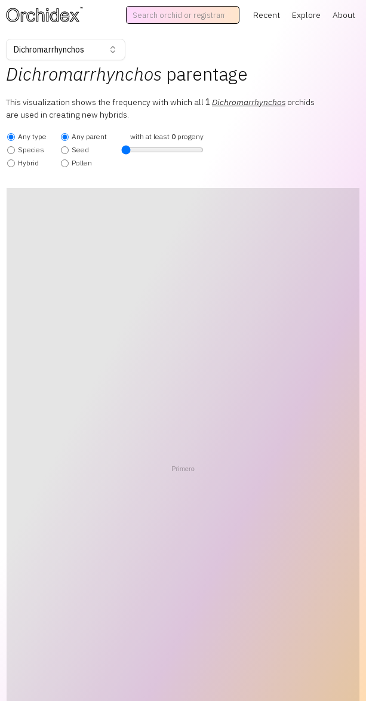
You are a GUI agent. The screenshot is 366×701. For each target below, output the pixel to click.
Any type (27, 136)
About (344, 15)
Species (25, 149)
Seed (75, 149)
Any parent (84, 136)
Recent (266, 15)
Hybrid (23, 162)
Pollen (76, 162)
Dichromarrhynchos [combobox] (66, 49)
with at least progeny (162, 143)
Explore (306, 15)
